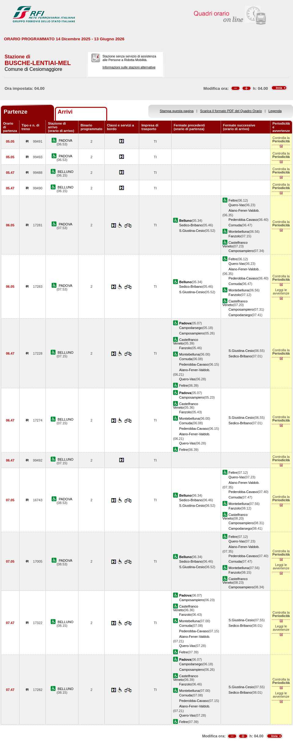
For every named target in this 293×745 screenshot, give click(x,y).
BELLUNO (66, 171)
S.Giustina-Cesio (191, 230)
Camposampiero (241, 251)
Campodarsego (240, 315)
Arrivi (65, 111)
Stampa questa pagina (177, 111)
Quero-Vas (237, 205)
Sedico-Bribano (190, 225)
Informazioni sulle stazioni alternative (129, 67)
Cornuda (235, 225)
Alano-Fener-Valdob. (244, 210)
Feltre (233, 200)
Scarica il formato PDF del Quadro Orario (231, 111)
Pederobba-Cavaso (243, 219)
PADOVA (65, 140)
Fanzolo (235, 236)
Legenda (275, 111)
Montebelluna (239, 231)
